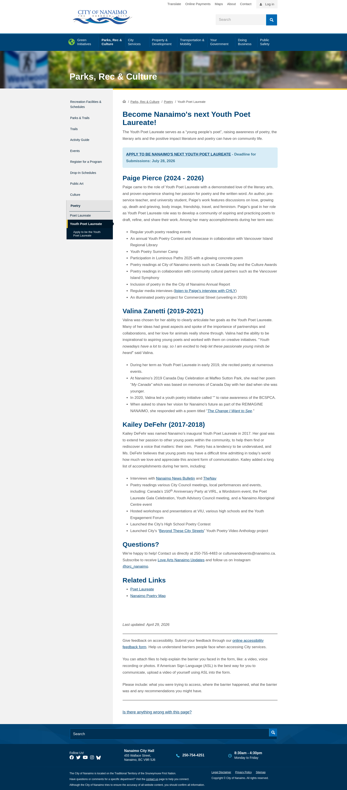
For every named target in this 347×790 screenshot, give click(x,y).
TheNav (209, 478)
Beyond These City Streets (181, 530)
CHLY (230, 290)
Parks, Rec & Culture (113, 76)
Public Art (78, 182)
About (231, 4)
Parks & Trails (82, 120)
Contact (245, 4)
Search (271, 19)
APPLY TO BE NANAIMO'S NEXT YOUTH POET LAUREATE (178, 154)
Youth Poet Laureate (86, 219)
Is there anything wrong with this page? (157, 711)
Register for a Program (82, 161)
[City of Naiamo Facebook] (71, 757)
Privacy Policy (243, 771)
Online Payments (197, 4)
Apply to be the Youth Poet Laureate (86, 228)
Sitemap (261, 771)
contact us (152, 778)
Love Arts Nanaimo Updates (181, 559)
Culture (76, 192)
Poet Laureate (142, 589)
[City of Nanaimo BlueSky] (99, 757)
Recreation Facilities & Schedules (79, 106)
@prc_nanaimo (135, 566)
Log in (269, 4)
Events (75, 149)
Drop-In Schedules (86, 173)
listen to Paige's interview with (200, 290)
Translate (174, 4)
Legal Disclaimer (221, 771)
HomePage (124, 100)
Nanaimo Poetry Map (148, 595)
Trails (74, 130)
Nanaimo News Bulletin (175, 478)
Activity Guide (82, 139)
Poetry (168, 101)
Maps (219, 4)
